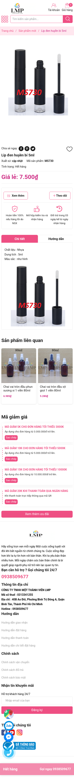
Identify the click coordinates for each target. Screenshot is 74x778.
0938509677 (14, 576)
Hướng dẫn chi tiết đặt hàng (18, 645)
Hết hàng (37, 769)
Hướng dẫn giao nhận (14, 622)
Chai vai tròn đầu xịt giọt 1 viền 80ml (53, 388)
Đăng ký (37, 710)
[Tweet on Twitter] (32, 150)
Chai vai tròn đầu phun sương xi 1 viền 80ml (18, 388)
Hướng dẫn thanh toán (15, 637)
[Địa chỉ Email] (37, 700)
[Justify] (68, 19)
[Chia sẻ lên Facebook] (21, 150)
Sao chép (11, 437)
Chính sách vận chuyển (15, 662)
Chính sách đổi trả (12, 669)
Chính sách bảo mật (13, 677)
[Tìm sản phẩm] (41, 19)
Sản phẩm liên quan (22, 340)
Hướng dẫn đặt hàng (13, 630)
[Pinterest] (27, 150)
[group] (37, 80)
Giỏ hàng (67, 7)
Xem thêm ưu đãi (37, 514)
